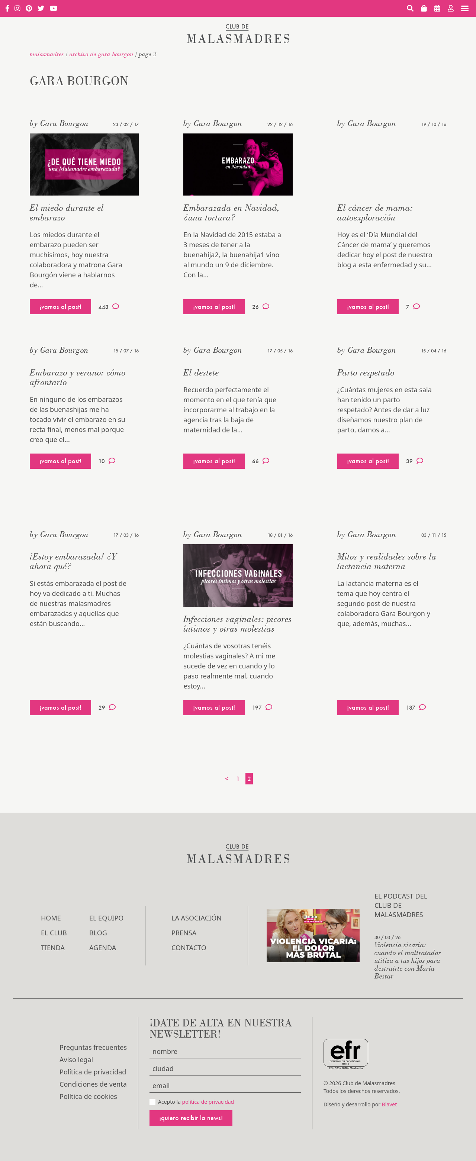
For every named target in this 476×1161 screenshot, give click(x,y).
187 (416, 707)
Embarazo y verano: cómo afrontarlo (78, 377)
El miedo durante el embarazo (67, 212)
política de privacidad (208, 1101)
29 (107, 707)
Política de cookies (88, 1096)
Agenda (102, 947)
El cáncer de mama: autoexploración (375, 212)
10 (107, 461)
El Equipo (106, 917)
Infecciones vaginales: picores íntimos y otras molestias (237, 623)
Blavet (389, 1104)
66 (260, 461)
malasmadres (47, 54)
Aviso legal (76, 1059)
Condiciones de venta (93, 1084)
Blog (98, 932)
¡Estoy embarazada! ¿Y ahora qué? (73, 561)
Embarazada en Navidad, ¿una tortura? (231, 212)
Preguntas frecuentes (93, 1047)
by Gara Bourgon (59, 123)
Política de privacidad (93, 1071)
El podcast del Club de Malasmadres (400, 905)
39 (414, 461)
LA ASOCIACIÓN (196, 917)
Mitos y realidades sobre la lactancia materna (387, 561)
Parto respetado (366, 372)
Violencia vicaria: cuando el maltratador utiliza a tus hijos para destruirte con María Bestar (407, 960)
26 (260, 306)
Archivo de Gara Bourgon (102, 54)
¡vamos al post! (60, 306)
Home (51, 917)
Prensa (183, 932)
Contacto (188, 947)
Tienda (53, 947)
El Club (54, 932)
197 (262, 707)
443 (109, 306)
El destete (201, 372)
